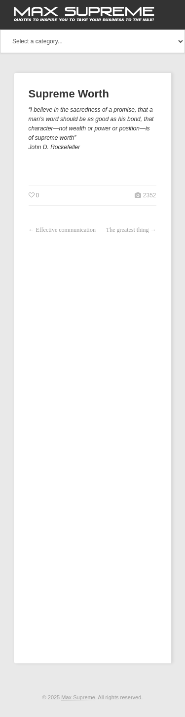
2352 (148, 195)
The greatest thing (127, 229)
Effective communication (66, 229)
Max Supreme (78, 697)
